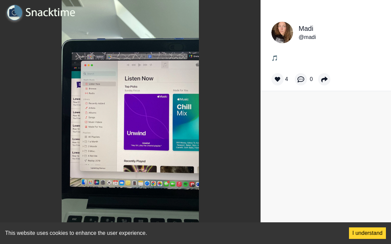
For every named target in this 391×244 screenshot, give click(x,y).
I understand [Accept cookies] (367, 233)
